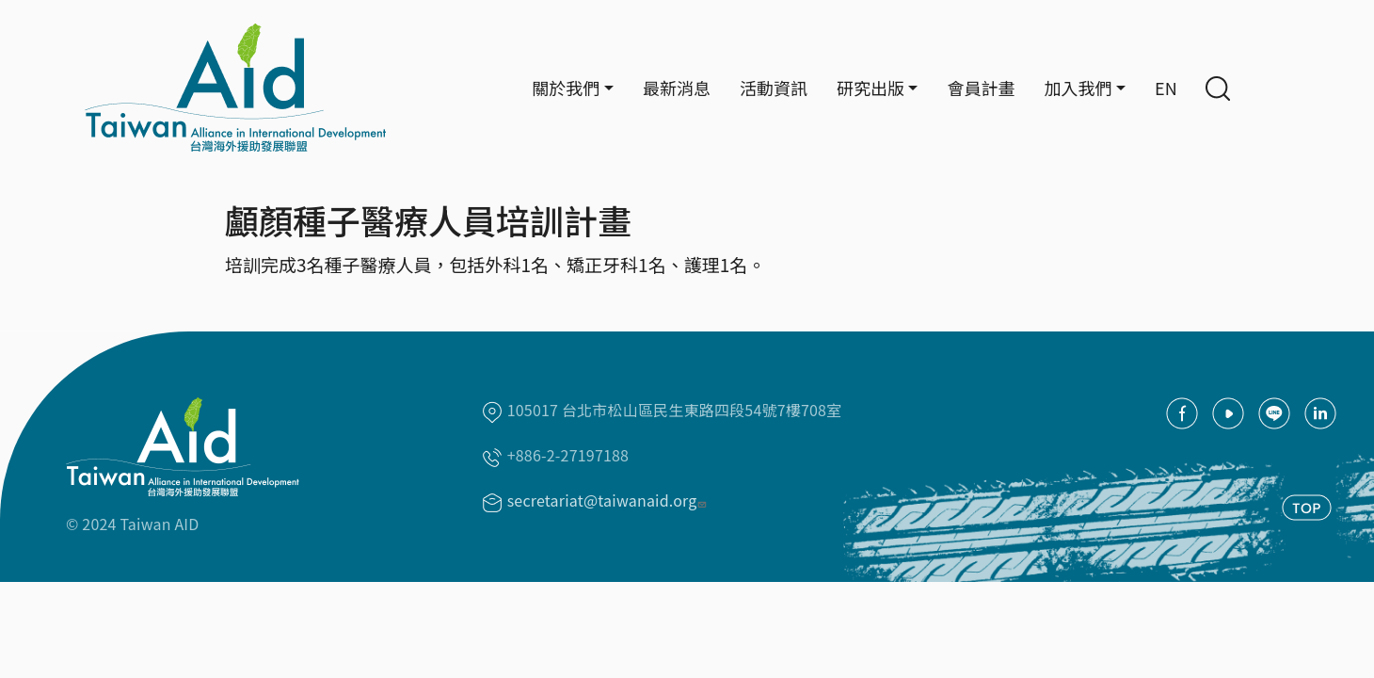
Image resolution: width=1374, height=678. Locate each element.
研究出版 (870, 87)
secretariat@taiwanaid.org (609, 500)
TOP (1307, 507)
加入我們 (1077, 87)
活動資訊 (773, 87)
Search (1218, 88)
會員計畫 (981, 87)
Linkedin (1320, 413)
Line (1274, 413)
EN (1166, 87)
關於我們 (565, 87)
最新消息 (677, 87)
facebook (1182, 413)
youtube (1228, 413)
